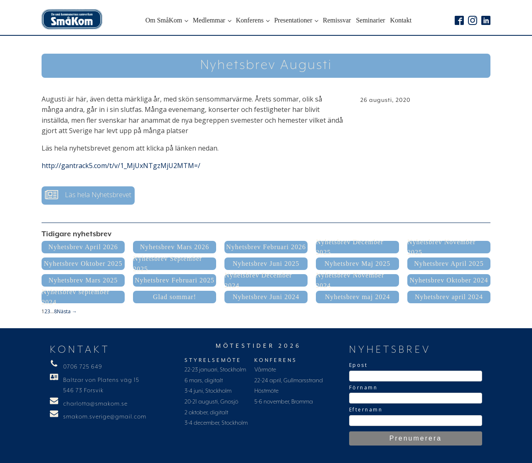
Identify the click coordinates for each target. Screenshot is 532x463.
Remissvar (337, 20)
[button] (88, 195)
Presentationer (293, 20)
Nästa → (67, 311)
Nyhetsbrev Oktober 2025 (83, 263)
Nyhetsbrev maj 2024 (357, 296)
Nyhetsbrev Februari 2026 (266, 246)
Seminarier (370, 20)
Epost (358, 365)
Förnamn (363, 387)
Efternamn (366, 409)
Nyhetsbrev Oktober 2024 (448, 280)
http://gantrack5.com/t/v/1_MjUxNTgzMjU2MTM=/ (121, 165)
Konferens (250, 20)
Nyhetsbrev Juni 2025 (266, 263)
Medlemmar (209, 20)
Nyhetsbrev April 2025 (449, 263)
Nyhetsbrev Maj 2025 (358, 263)
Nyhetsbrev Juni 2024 (266, 296)
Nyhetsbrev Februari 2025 (174, 280)
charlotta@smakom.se (95, 404)
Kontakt (401, 20)
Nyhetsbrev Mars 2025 (83, 280)
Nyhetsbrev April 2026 (83, 246)
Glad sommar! (174, 296)
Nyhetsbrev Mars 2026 (174, 246)
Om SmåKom (163, 20)
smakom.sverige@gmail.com (104, 416)
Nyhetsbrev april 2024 (449, 296)
